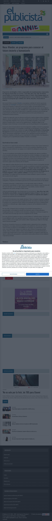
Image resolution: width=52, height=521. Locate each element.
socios (14, 253)
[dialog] (26, 260)
